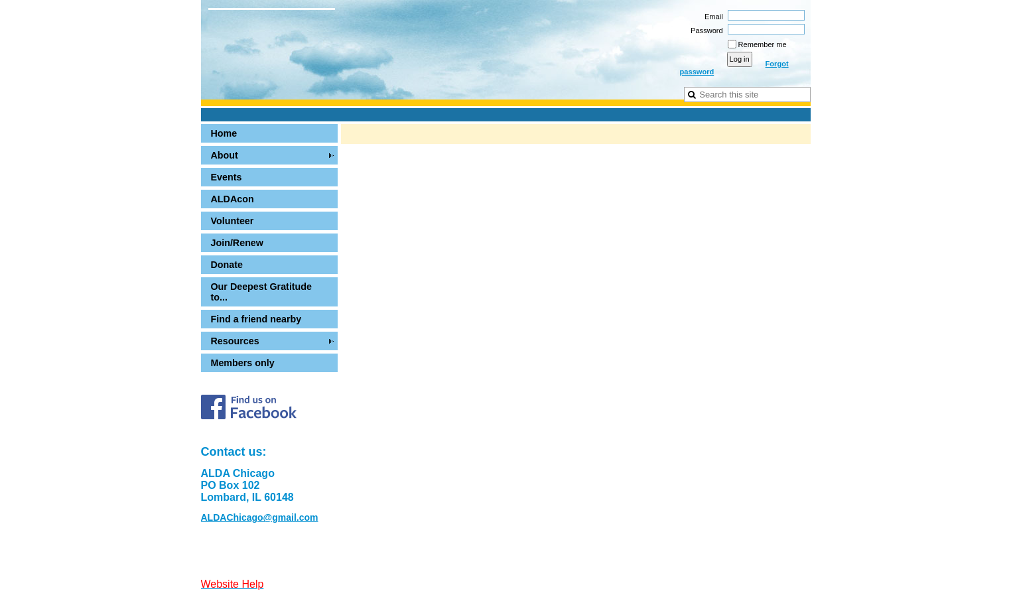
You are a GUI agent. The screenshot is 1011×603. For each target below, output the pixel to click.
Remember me (762, 44)
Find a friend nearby (256, 319)
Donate (227, 264)
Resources (235, 341)
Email (711, 17)
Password (704, 30)
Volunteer (232, 221)
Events (226, 177)
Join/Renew (237, 242)
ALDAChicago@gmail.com (259, 517)
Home (224, 133)
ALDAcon (232, 199)
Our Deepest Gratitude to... (261, 291)
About (224, 155)
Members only (243, 363)
